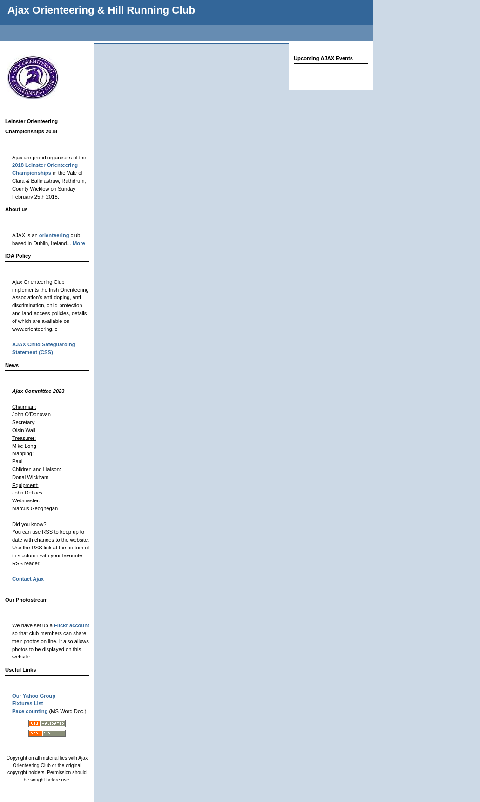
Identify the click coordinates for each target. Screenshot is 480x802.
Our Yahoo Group (33, 696)
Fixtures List (27, 703)
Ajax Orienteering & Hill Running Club (101, 10)
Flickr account (71, 625)
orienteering (54, 235)
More (79, 243)
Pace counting (29, 711)
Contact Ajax (28, 579)
